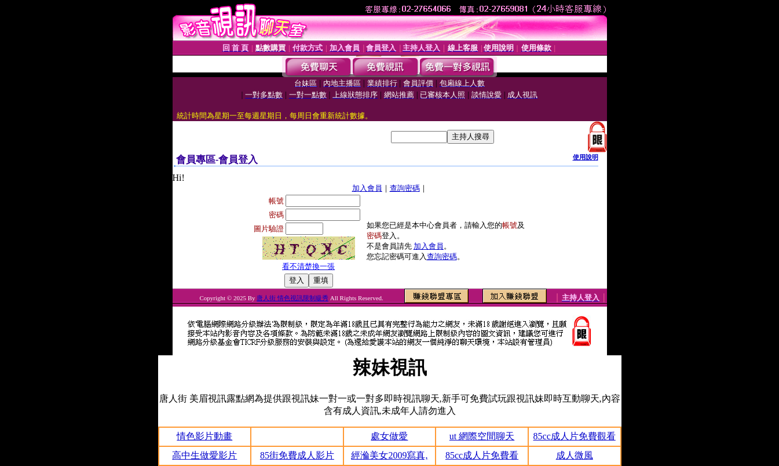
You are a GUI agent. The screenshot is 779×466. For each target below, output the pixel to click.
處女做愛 (389, 436)
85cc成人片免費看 (481, 455)
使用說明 (585, 157)
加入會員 (367, 188)
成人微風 (574, 455)
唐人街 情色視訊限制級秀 (292, 297)
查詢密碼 (405, 188)
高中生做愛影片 (204, 455)
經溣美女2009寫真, (389, 455)
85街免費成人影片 (297, 455)
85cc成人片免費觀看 (574, 436)
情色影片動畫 (204, 436)
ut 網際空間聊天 (481, 436)
